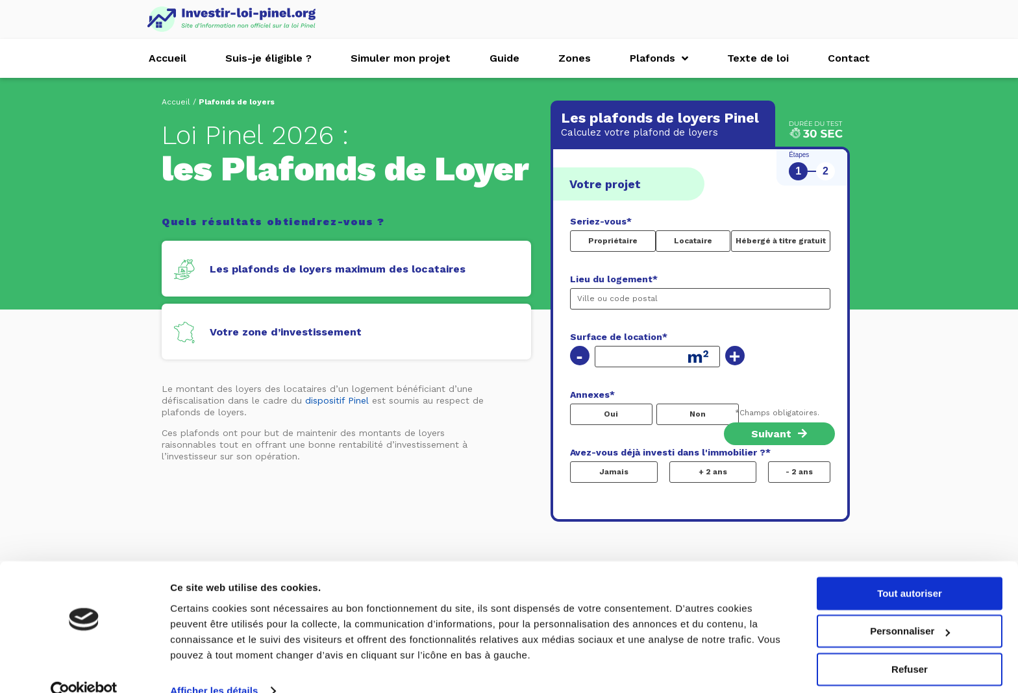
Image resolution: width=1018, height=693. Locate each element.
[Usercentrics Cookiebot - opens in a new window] (84, 667)
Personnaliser (910, 607)
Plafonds (659, 58)
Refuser (909, 645)
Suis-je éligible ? (268, 58)
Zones (574, 58)
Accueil (167, 58)
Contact (849, 58)
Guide (504, 58)
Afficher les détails (214, 667)
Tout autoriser (909, 570)
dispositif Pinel (337, 400)
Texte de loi (758, 58)
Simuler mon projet (401, 58)
